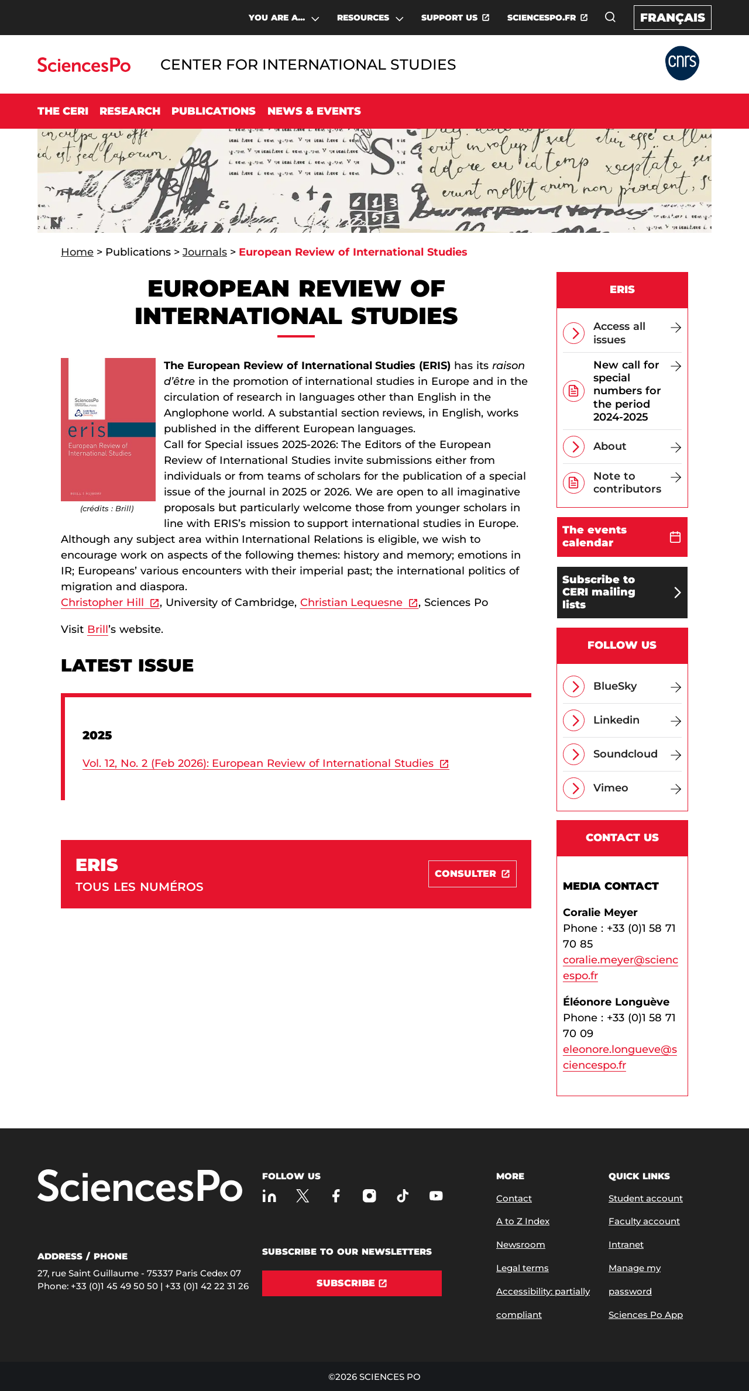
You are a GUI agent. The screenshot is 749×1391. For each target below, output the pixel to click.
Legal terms (522, 1267)
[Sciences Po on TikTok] (403, 1196)
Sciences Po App (646, 1314)
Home (77, 252)
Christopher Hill (102, 602)
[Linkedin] (637, 720)
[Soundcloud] (637, 754)
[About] (637, 446)
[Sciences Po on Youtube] (436, 1196)
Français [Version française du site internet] (672, 18)
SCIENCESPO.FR (541, 17)
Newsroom (520, 1244)
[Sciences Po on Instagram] (369, 1196)
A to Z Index (522, 1221)
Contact (514, 1198)
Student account (646, 1198)
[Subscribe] (352, 1283)
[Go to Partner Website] (682, 64)
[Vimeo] (637, 788)
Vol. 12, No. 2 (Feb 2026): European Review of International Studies (258, 763)
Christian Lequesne (351, 602)
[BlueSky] (637, 686)
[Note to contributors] (637, 482)
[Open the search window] (610, 17)
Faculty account (644, 1221)
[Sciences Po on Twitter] (303, 1196)
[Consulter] (472, 873)
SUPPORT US (449, 17)
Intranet (626, 1244)
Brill (97, 629)
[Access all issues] (637, 333)
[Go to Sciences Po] (83, 68)
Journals (205, 252)
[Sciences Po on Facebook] (336, 1196)
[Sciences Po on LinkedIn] (269, 1196)
